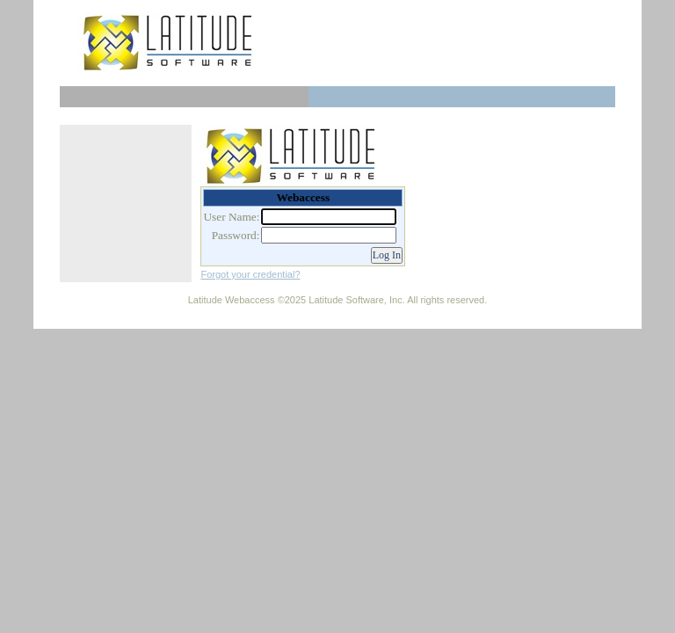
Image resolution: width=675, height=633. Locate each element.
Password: (236, 235)
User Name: (231, 216)
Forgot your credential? (250, 274)
